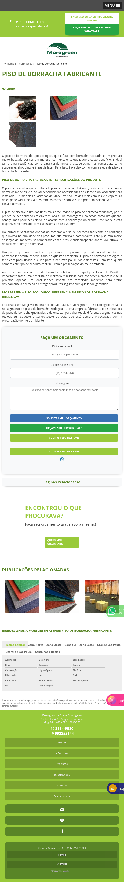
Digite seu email (62, 346)
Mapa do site (62, 796)
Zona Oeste (53, 645)
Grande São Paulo (109, 645)
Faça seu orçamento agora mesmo (92, 18)
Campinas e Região (47, 652)
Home (62, 742)
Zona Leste (86, 645)
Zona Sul (70, 645)
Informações (62, 774)
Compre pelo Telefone (64, 437)
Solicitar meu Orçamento (64, 418)
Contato (62, 785)
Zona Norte (35, 645)
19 (62, 728)
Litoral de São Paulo (18, 652)
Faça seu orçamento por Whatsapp (92, 29)
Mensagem (62, 383)
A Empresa (62, 753)
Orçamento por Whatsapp (64, 428)
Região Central (15, 645)
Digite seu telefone (62, 365)
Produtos (62, 764)
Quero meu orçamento (55, 542)
